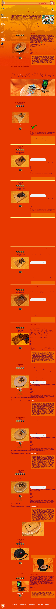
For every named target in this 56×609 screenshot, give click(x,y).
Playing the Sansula (33, 400)
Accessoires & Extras (32, 604)
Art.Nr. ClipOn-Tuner (21, 74)
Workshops (47, 604)
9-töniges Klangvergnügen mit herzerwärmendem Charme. (38, 367)
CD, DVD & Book (40, 604)
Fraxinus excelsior (20, 109)
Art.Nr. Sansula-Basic (20, 388)
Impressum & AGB (4, 40)
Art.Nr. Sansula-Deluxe (20, 494)
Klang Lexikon (3, 26)
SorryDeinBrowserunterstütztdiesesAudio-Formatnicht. (38, 159)
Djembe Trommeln (14, 604)
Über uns (2, 30)
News (2, 33)
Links (2, 37)
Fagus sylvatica (20, 424)
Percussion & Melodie (23, 604)
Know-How (3, 24)
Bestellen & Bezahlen (4, 17)
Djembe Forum (3, 34)
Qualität (2, 23)
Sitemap (2, 38)
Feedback (2, 31)
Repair (2, 25)
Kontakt (2, 19)
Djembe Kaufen (3, 22)
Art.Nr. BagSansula (20, 561)
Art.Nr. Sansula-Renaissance (20, 441)
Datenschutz (3, 39)
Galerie (2, 32)
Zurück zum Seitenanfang (30, 606)
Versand (2, 18)
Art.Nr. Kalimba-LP (20, 126)
